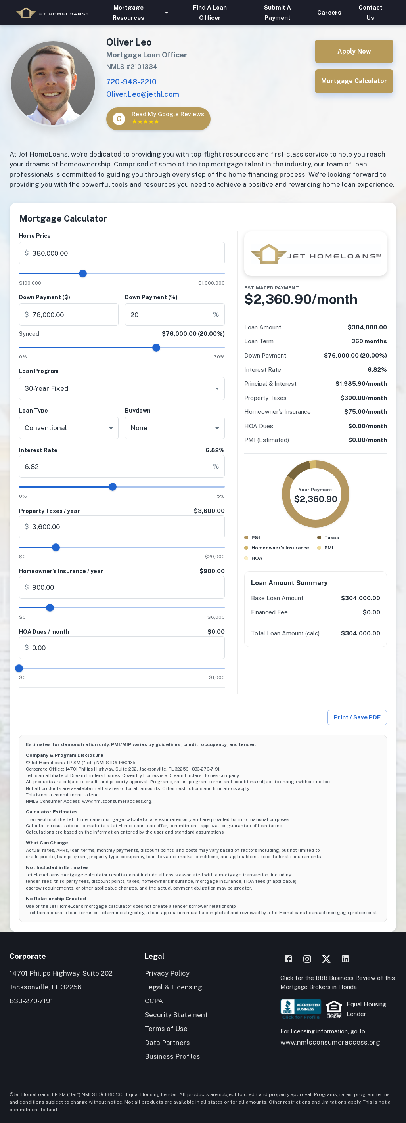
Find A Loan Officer (209, 12)
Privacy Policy (167, 973)
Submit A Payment (277, 12)
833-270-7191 (31, 1001)
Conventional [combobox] (46, 428)
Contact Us (370, 12)
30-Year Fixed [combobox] (46, 388)
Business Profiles (172, 1056)
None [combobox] (138, 428)
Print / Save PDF (357, 717)
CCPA (154, 1001)
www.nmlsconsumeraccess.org (330, 1042)
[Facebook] (288, 959)
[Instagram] (307, 959)
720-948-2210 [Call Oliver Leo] (131, 82)
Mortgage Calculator (354, 81)
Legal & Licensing (173, 987)
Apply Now (354, 51)
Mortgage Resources (133, 12)
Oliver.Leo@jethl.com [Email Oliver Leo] (142, 94)
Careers (329, 12)
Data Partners (167, 1042)
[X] (326, 959)
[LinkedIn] (345, 959)
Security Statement (176, 1015)
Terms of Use (166, 1029)
